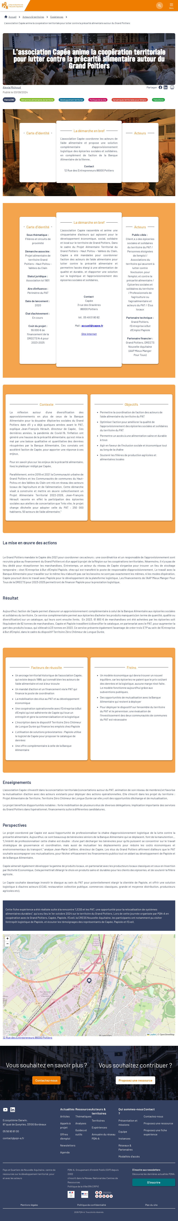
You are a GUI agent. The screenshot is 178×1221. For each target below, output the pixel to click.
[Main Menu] (171, 4)
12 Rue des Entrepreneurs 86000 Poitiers (27, 1037)
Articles (65, 1116)
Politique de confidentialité (91, 1204)
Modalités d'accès (129, 1156)
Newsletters (67, 1145)
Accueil (12, 16)
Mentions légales (29, 1204)
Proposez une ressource (135, 1080)
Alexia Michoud (12, 87)
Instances (124, 1138)
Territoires (98, 1120)
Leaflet (151, 1034)
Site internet (89, 333)
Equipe (122, 1131)
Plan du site (151, 1204)
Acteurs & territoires (33, 16)
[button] (88, 980)
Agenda (65, 1152)
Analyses (80, 1123)
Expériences (56, 16)
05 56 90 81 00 (11, 1131)
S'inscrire (153, 1182)
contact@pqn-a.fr (13, 1138)
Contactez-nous (46, 1080)
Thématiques (83, 1116)
